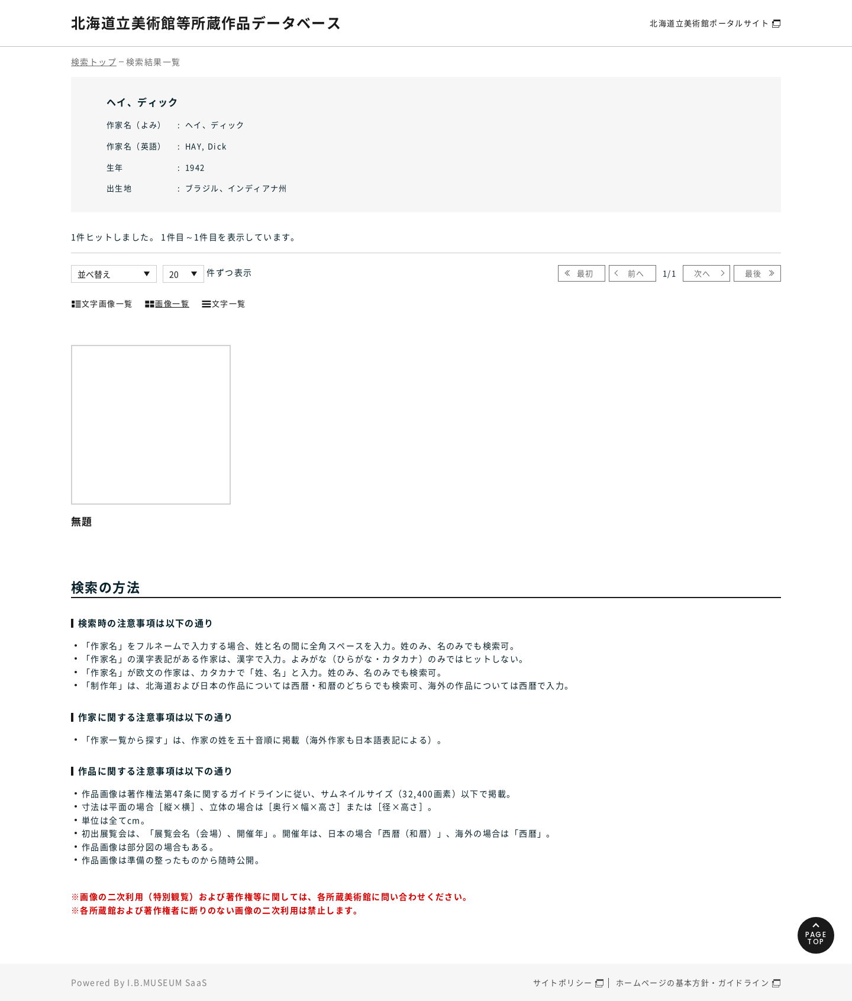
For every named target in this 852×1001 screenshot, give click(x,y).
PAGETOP (816, 938)
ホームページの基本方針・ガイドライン (692, 982)
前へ (636, 273)
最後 (753, 273)
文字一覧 (223, 302)
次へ (702, 273)
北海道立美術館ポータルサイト (709, 22)
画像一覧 (166, 302)
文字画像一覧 (102, 302)
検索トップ (94, 61)
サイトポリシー (563, 982)
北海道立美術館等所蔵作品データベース (206, 22)
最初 (585, 273)
